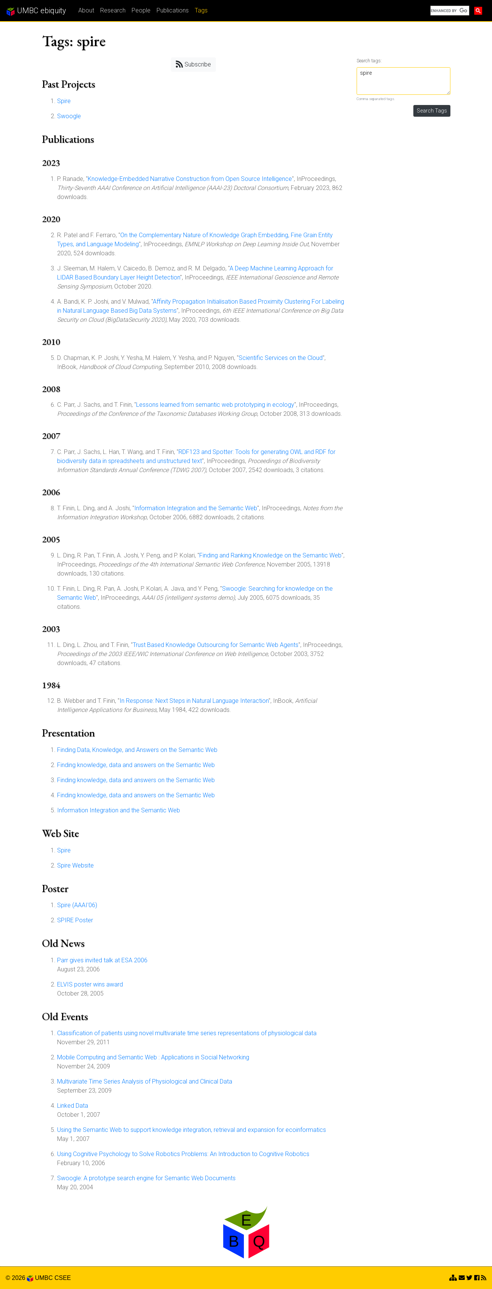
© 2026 (19, 1278)
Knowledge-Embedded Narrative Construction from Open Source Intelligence (190, 178)
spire (403, 81)
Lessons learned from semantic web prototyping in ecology (215, 404)
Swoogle (69, 116)
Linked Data (72, 1105)
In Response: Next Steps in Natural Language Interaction (194, 700)
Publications (173, 10)
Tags (201, 10)
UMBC (44, 1278)
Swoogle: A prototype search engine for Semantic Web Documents (146, 1178)
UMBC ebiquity (36, 11)
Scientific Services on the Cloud (281, 357)
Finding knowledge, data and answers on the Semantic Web (136, 765)
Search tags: (369, 60)
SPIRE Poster (75, 920)
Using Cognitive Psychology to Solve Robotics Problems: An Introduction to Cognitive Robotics (183, 1154)
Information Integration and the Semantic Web (195, 508)
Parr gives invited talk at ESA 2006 (102, 960)
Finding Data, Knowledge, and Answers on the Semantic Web (137, 749)
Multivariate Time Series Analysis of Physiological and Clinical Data (144, 1081)
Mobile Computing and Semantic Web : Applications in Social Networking (153, 1057)
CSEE (62, 1278)
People (141, 10)
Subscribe (193, 64)
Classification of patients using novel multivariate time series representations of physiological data (187, 1033)
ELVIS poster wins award (90, 984)
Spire (64, 101)
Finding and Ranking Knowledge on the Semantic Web (270, 555)
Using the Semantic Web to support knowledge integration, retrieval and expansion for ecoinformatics (191, 1129)
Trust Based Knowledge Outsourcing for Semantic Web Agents (215, 644)
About (86, 10)
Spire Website (75, 865)
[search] (449, 10)
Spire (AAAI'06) (77, 905)
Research (113, 10)
